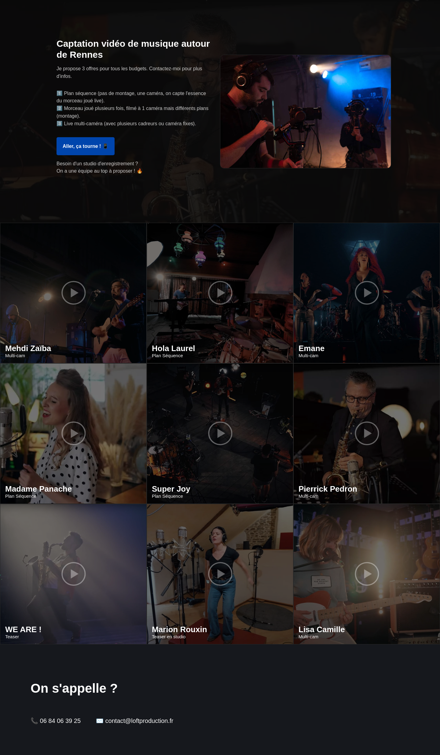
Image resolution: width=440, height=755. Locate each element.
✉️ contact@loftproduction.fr (134, 720)
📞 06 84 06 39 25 (56, 720)
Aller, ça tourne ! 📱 (85, 146)
